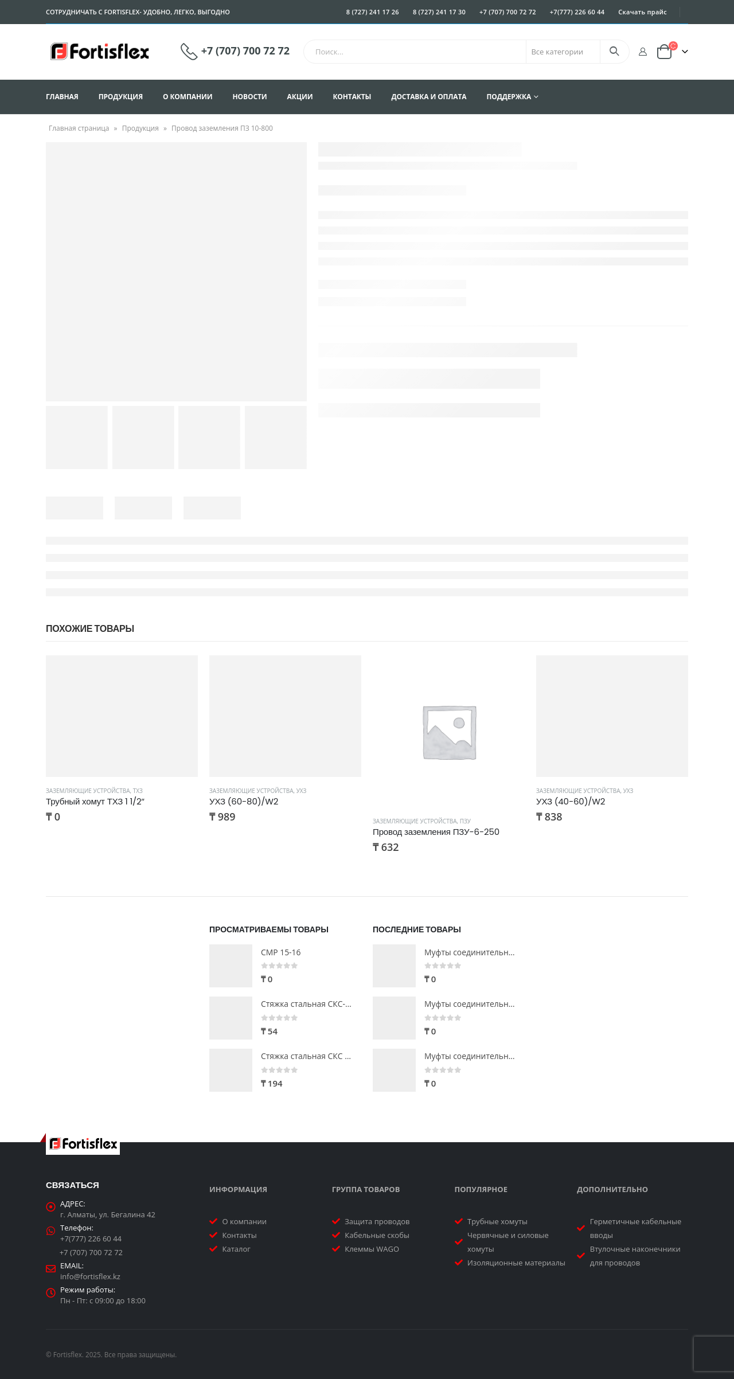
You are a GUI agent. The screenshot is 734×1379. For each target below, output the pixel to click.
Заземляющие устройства (88, 791)
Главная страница (79, 128)
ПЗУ (465, 821)
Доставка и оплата (428, 96)
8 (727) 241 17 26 (372, 11)
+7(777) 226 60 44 (577, 11)
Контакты (352, 96)
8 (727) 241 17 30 (439, 11)
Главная (62, 96)
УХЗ (301, 791)
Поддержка (508, 96)
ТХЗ (138, 791)
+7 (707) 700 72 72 (507, 11)
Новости (250, 96)
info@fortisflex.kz (90, 1276)
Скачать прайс (642, 11)
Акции (300, 96)
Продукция (121, 96)
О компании (188, 96)
